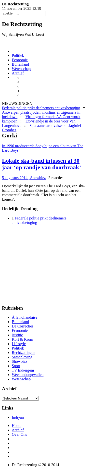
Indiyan (18, 417)
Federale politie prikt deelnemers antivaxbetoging (41, 108)
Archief (18, 73)
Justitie (17, 335)
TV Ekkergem (23, 370)
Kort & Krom (22, 339)
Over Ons (19, 434)
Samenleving (22, 357)
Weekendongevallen (27, 375)
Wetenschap (21, 69)
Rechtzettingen (23, 352)
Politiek (18, 55)
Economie (20, 60)
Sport (16, 366)
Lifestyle (19, 344)
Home (16, 425)
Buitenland (20, 64)
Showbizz (38, 178)
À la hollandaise (24, 317)
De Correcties (22, 326)
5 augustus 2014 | (16, 178)
